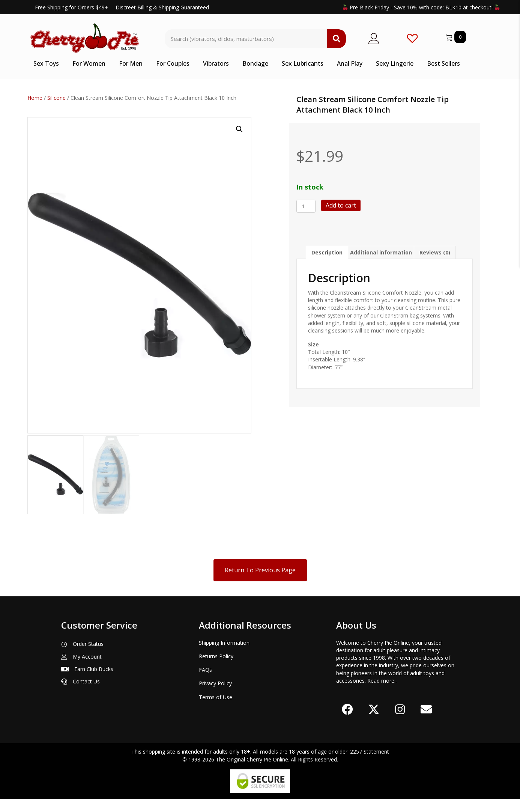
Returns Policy (216, 654)
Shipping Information (224, 641)
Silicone (56, 97)
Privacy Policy (215, 681)
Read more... (382, 679)
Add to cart (341, 205)
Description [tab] (327, 252)
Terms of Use (215, 695)
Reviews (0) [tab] (434, 252)
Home (34, 97)
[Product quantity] (306, 206)
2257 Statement (369, 750)
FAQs (205, 668)
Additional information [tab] (381, 252)
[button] (239, 129)
